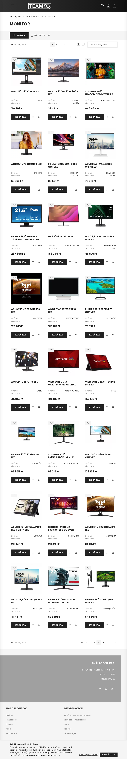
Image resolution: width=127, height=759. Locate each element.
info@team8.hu (108, 679)
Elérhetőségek (70, 733)
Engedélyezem (108, 754)
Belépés (9, 715)
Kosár (8, 729)
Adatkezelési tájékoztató (75, 720)
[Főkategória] (15, 16)
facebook (100, 689)
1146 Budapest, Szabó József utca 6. (98, 670)
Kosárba (20, 116)
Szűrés (21, 35)
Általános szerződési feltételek (77, 715)
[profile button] (109, 6)
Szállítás (68, 729)
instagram (106, 689)
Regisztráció (11, 720)
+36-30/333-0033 (106, 674)
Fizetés (67, 724)
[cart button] (115, 6)
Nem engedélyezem (88, 754)
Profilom (9, 724)
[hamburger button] (13, 6)
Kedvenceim (11, 733)
